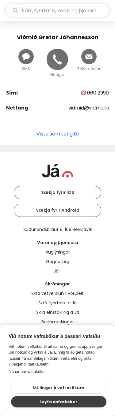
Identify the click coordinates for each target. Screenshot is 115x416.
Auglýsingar (57, 252)
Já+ (57, 271)
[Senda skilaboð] (26, 56)
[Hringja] (57, 59)
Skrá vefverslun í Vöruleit (57, 293)
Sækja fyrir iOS (57, 192)
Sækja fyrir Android (57, 210)
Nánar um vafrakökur (27, 371)
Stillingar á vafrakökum (58, 387)
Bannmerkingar (57, 322)
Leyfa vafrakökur (58, 401)
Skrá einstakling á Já (57, 312)
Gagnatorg (57, 261)
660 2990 (98, 92)
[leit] (57, 10)
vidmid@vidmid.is (88, 107)
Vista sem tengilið (57, 133)
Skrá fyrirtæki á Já (57, 303)
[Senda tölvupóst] (89, 56)
